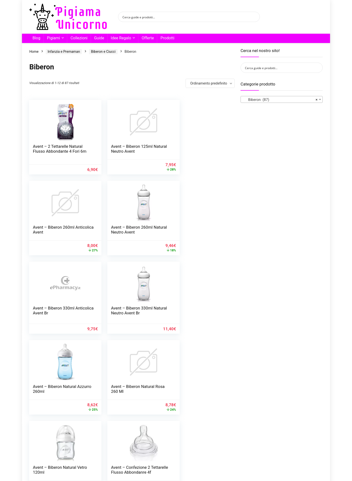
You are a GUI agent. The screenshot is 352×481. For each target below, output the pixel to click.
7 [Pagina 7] (148, 439)
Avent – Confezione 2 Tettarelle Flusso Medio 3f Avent (127, 396)
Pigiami (53, 38)
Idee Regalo (121, 38)
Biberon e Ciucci (103, 51)
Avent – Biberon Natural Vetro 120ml (195, 313)
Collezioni (78, 38)
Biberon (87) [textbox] (280, 99)
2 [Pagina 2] (108, 439)
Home (34, 51)
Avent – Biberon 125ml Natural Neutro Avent (124, 149)
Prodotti (167, 38)
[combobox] (282, 99)
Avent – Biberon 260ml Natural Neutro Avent (54, 232)
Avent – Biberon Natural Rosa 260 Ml (125, 313)
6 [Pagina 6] (140, 439)
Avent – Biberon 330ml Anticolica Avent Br (124, 232)
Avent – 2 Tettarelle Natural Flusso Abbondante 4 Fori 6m (58, 151)
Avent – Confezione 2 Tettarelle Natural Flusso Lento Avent (196, 396)
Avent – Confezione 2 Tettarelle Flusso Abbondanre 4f (52, 396)
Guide (99, 38)
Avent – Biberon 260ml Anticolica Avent (195, 149)
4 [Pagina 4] (124, 439)
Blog (36, 38)
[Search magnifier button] (254, 16)
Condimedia (114, 467)
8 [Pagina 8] (156, 439)
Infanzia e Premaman (64, 51)
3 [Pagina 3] (116, 439)
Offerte (148, 38)
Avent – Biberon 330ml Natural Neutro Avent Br (195, 232)
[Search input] (185, 17)
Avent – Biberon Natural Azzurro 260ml (54, 313)
